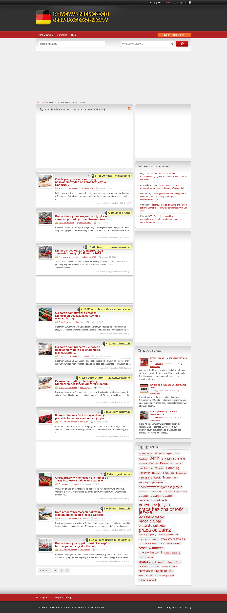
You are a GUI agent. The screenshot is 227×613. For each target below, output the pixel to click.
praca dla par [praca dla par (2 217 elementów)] (150, 521)
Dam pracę (63, 484)
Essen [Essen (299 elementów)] (179, 463)
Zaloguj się (181, 2)
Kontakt (161, 607)
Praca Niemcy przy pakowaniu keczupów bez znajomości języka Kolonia (82, 545)
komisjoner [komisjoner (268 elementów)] (181, 473)
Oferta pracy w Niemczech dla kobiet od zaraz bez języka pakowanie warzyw (81, 479)
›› (67, 570)
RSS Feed (190, 2)
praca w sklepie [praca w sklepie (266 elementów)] (146, 557)
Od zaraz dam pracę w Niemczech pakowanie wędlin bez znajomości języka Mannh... (78, 349)
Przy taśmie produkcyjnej (69, 257)
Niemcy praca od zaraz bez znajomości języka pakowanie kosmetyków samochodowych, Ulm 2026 (163, 208)
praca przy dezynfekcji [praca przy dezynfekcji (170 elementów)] (147, 535)
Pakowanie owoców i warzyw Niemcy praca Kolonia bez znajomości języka (80, 417)
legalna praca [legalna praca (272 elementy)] (145, 478)
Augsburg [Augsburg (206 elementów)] (143, 459)
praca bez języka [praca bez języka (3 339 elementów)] (154, 505)
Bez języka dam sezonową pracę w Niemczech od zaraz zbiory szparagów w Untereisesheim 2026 (163, 196)
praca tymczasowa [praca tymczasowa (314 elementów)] (148, 543)
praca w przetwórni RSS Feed (129, 108)
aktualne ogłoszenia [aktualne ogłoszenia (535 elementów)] (167, 453)
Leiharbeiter (78, 322)
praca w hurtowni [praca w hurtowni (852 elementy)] (150, 552)
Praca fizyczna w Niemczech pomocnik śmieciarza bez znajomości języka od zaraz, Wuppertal (161, 219)
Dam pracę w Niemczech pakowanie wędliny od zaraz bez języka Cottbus (79, 513)
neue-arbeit (84, 356)
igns (156, 390)
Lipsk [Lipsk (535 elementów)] (157, 477)
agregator (84, 422)
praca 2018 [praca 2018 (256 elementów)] (156, 491)
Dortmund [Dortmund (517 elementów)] (179, 458)
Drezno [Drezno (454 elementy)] (153, 463)
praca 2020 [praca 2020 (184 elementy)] (182, 492)
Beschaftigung (86, 388)
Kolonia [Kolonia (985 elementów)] (168, 472)
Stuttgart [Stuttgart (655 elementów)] (161, 570)
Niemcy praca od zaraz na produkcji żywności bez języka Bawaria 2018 (79, 252)
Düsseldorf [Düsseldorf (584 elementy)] (166, 463)
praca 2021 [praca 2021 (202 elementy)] (143, 496)
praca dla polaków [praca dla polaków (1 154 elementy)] (152, 525)
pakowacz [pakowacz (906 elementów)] (159, 482)
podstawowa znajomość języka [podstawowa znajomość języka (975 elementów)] (160, 487)
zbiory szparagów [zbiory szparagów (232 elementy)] (166, 575)
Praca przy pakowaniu (68, 188)
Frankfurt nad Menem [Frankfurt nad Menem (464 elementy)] (151, 468)
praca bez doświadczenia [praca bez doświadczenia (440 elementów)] (153, 500)
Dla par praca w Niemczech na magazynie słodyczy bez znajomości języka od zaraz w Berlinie (163, 177)
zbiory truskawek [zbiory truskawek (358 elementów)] (148, 580)
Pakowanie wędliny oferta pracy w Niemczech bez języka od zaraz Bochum (82, 383)
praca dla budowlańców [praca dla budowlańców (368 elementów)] (151, 516)
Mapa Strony (185, 607)
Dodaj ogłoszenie (174, 34)
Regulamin (172, 607)
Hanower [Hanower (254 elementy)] (156, 473)
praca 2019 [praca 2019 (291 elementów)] (169, 491)
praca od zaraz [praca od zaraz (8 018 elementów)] (155, 530)
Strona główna (45, 35)
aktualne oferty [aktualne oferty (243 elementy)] (145, 454)
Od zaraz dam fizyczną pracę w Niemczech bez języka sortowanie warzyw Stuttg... (77, 315)
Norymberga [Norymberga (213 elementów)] (144, 482)
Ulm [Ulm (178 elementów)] (170, 571)
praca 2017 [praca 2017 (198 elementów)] (143, 492)
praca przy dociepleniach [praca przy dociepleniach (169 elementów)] (168, 535)
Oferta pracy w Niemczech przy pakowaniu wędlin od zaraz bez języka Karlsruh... (80, 182)
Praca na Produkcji (66, 223)
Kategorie (62, 35)
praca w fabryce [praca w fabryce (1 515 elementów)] (151, 548)
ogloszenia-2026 (86, 188)
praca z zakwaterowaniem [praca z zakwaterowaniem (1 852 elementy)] (160, 562)
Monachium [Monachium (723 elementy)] (170, 477)
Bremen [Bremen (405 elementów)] (166, 458)
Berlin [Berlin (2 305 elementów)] (155, 458)
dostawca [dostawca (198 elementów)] (143, 463)
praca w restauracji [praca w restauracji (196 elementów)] (172, 553)
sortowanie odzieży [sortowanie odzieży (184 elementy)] (169, 566)
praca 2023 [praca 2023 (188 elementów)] (167, 496)
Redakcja (159, 364)
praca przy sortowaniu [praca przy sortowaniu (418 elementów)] (173, 539)
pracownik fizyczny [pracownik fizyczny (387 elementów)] (149, 566)
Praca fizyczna (65, 322)
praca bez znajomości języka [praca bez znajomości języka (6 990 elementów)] (162, 511)
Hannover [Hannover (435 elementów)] (144, 472)
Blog (73, 35)
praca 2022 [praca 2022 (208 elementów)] (156, 496)
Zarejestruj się (169, 2)
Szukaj (182, 44)
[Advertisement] (113, 76)
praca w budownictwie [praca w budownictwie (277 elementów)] (170, 543)
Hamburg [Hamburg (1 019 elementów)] (172, 468)
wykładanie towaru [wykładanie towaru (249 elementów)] (147, 575)
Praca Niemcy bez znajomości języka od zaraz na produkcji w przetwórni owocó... (82, 218)
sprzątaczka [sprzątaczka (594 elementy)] (146, 570)
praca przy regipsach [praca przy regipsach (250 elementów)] (148, 539)
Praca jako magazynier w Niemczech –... (164, 413)
